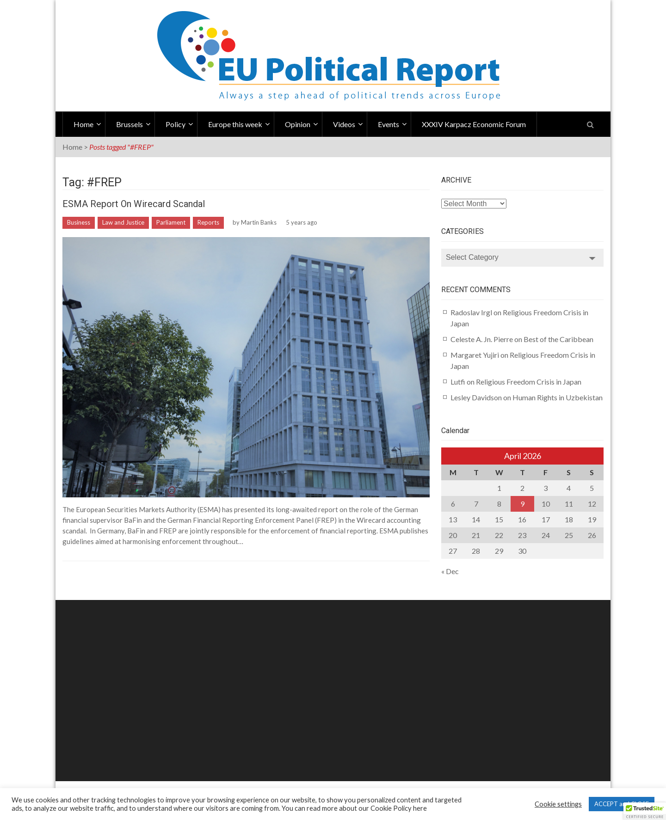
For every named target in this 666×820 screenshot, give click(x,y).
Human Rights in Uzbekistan (557, 397)
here (420, 808)
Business (78, 222)
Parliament (170, 222)
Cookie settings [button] (558, 804)
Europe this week (235, 124)
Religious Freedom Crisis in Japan (528, 381)
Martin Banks (259, 222)
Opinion (297, 124)
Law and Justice (123, 222)
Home (83, 124)
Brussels (129, 124)
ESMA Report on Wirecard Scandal (133, 203)
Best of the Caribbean (558, 339)
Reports (208, 222)
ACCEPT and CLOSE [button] (621, 804)
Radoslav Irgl (471, 312)
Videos (344, 124)
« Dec (450, 571)
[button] (644, 811)
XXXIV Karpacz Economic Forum (474, 124)
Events (388, 124)
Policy (175, 124)
